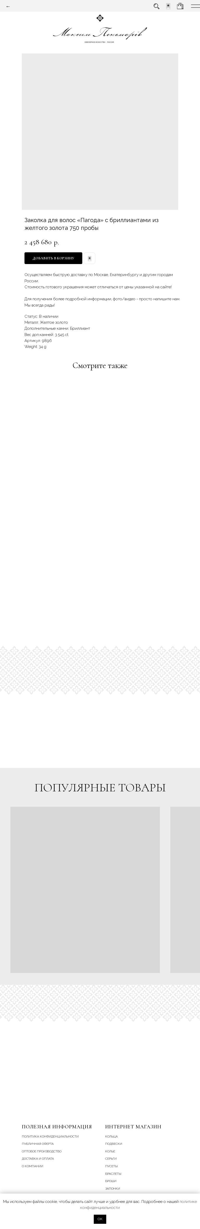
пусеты (111, 1166)
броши (110, 1181)
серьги (111, 1158)
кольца (111, 1136)
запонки (112, 1188)
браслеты (113, 1174)
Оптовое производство (41, 1151)
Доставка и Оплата (38, 1158)
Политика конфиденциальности (50, 1136)
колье (110, 1151)
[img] (168, 6)
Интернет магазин (133, 1127)
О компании (32, 1166)
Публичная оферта (38, 1144)
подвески (113, 1144)
